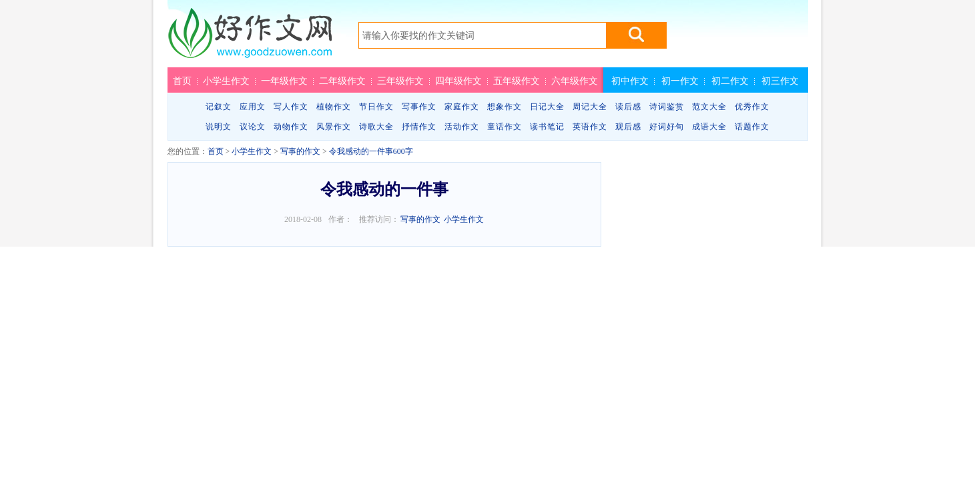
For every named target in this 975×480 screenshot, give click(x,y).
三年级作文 (400, 80)
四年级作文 (458, 80)
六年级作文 (574, 80)
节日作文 (376, 106)
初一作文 (680, 80)
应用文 (253, 106)
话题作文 (752, 126)
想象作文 (504, 106)
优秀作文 (752, 106)
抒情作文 (419, 126)
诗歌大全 (376, 126)
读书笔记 (547, 126)
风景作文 (333, 126)
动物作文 (291, 126)
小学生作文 (226, 80)
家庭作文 (461, 106)
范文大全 (709, 106)
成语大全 (709, 126)
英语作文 (590, 126)
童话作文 (504, 126)
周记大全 (590, 106)
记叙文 (219, 106)
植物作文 (333, 106)
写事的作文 (300, 151)
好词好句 (666, 126)
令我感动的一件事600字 (371, 151)
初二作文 (730, 80)
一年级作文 (284, 80)
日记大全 (547, 106)
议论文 (253, 126)
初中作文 (630, 80)
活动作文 (461, 126)
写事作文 (419, 106)
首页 (182, 80)
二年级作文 (342, 80)
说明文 (219, 126)
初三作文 (780, 80)
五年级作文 (516, 80)
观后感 (628, 126)
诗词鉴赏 (666, 106)
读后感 (628, 106)
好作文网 (250, 38)
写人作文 (291, 106)
